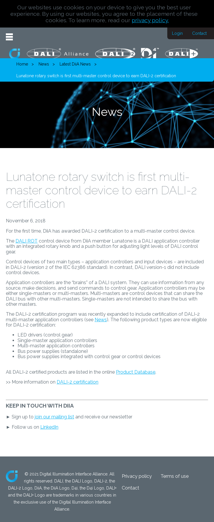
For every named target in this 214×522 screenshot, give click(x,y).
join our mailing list (54, 417)
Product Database (135, 372)
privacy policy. (150, 20)
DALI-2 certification (77, 382)
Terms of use (175, 476)
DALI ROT (26, 241)
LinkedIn (49, 427)
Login (177, 33)
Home (22, 64)
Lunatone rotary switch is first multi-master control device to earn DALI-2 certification (96, 75)
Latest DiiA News (75, 64)
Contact (199, 33)
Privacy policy (137, 476)
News (44, 64)
